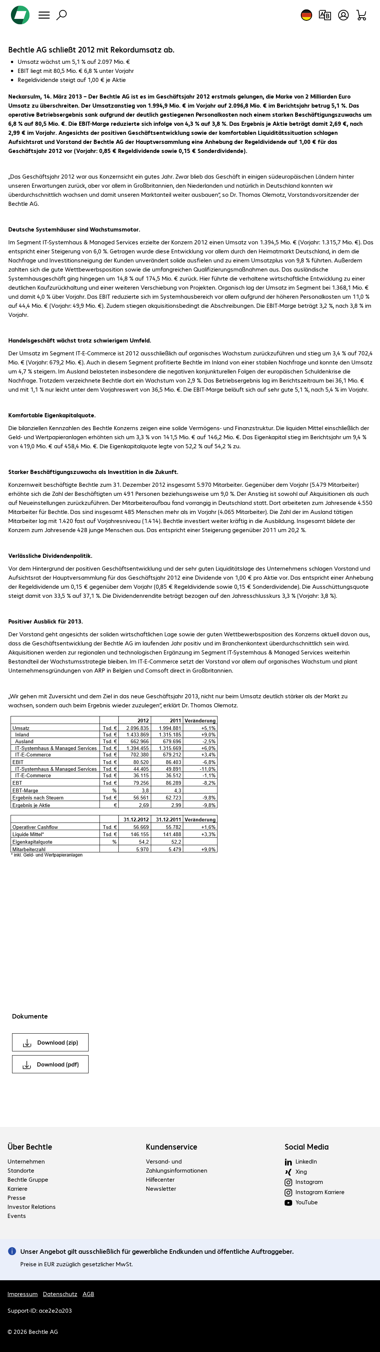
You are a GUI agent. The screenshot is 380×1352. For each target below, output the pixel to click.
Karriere (18, 1188)
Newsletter (161, 1188)
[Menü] (44, 15)
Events (17, 1215)
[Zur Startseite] (20, 15)
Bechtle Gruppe (28, 1179)
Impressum (23, 1294)
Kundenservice (171, 1146)
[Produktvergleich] (324, 15)
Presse (17, 1197)
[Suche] (61, 15)
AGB (88, 1294)
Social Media (307, 1146)
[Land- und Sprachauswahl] (306, 15)
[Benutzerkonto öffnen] (343, 15)
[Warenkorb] (361, 15)
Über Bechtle (30, 1146)
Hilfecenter (160, 1179)
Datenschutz (60, 1294)
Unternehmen (26, 1161)
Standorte (21, 1170)
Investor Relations (32, 1206)
